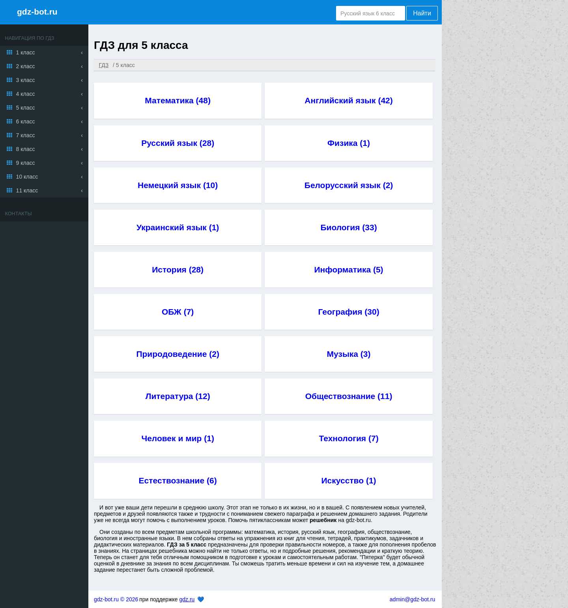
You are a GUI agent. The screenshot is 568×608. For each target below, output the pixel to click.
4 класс (25, 94)
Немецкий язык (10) (178, 185)
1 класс (25, 52)
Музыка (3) (349, 353)
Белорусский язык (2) (349, 185)
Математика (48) (178, 100)
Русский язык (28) (177, 142)
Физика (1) (348, 142)
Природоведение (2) (177, 353)
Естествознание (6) (178, 480)
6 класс (25, 121)
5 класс (25, 107)
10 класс (27, 176)
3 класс (25, 80)
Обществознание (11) (348, 396)
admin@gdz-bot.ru (412, 599)
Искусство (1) (348, 480)
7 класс (25, 135)
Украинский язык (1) (177, 227)
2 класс (25, 66)
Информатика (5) (348, 269)
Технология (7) (348, 438)
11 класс (27, 190)
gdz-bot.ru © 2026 (116, 599)
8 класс (25, 149)
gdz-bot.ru (37, 11)
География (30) (348, 311)
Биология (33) (348, 227)
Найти (422, 13)
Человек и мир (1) (177, 438)
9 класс (25, 163)
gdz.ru (186, 599)
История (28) (178, 269)
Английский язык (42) (348, 100)
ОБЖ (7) (178, 311)
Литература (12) (178, 396)
